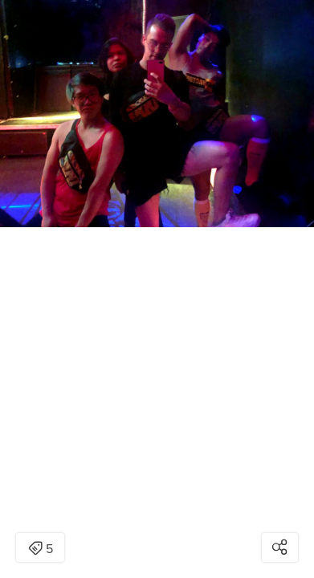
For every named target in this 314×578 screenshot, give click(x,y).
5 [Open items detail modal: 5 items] (40, 549)
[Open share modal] (280, 547)
